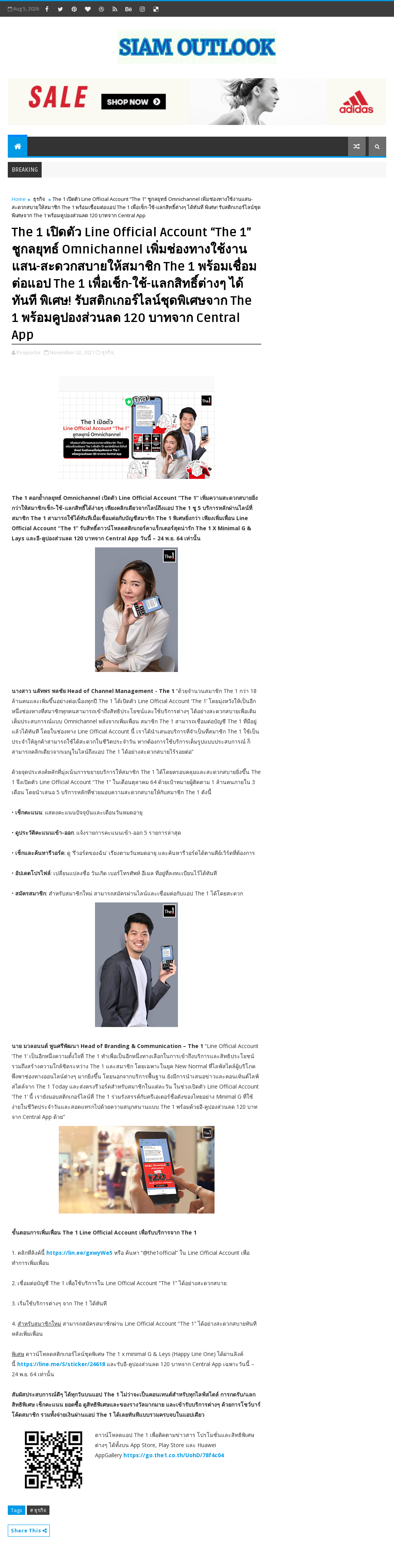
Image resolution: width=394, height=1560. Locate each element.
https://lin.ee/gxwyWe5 (79, 1252)
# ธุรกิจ (38, 1510)
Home (19, 198)
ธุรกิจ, (108, 352)
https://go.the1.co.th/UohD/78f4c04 (173, 1455)
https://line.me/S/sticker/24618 (61, 1364)
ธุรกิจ (39, 198)
